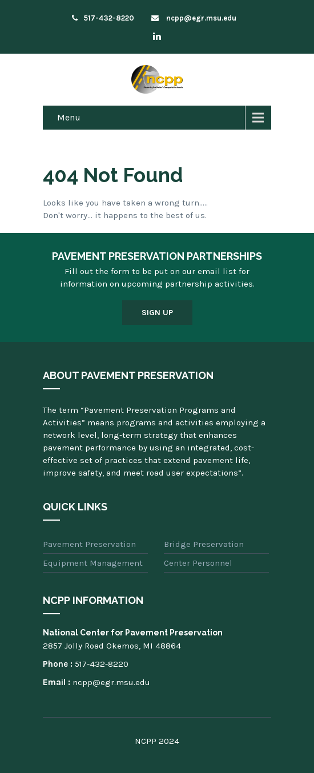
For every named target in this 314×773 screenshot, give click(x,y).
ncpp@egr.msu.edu (193, 18)
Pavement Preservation (89, 544)
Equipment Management (93, 563)
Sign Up (157, 312)
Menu (68, 117)
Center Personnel (198, 563)
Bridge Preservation (204, 544)
